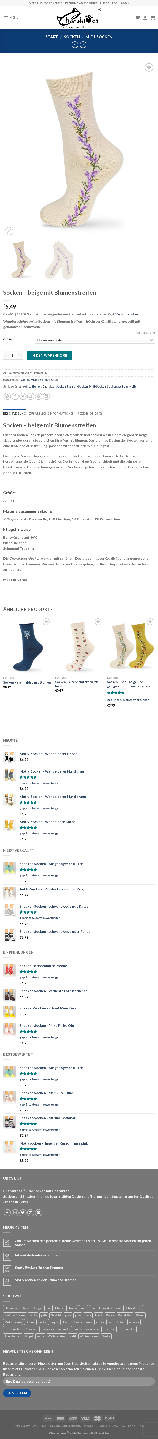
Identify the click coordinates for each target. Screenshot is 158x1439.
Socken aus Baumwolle (122, 386)
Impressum (22, 1426)
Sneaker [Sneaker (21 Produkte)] (31, 1329)
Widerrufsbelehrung (101, 1426)
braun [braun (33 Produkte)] (73, 1308)
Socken (72, 36)
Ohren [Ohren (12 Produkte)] (29, 1322)
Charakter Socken (54, 386)
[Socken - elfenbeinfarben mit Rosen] (79, 645)
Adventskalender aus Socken (38, 1255)
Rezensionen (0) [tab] (89, 413)
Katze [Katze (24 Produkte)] (110, 1315)
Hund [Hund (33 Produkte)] (98, 1315)
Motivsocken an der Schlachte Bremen (46, 1280)
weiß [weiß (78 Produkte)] (72, 1336)
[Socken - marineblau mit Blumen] (27, 645)
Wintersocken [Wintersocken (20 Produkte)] (89, 1336)
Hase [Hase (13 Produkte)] (88, 1315)
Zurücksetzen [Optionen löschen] (145, 332)
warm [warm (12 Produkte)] (40, 1336)
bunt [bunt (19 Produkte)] (83, 1308)
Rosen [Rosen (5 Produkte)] (100, 1322)
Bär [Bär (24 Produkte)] (92, 1308)
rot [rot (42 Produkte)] (110, 1322)
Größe (7, 339)
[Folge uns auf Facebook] (7, 1212)
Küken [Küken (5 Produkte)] (140, 1315)
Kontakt (128, 1426)
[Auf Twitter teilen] (23, 396)
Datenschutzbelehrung (61, 1426)
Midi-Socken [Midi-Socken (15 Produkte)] (13, 1322)
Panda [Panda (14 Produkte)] (42, 1322)
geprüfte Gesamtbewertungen (128, 700)
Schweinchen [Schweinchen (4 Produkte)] (13, 1329)
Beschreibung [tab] (14, 413)
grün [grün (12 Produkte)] (78, 1315)
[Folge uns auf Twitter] (23, 1212)
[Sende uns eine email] (30, 1212)
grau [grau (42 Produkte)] (68, 1315)
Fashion (25, 380)
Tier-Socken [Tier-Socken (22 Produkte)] (13, 1336)
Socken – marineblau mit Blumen (27, 682)
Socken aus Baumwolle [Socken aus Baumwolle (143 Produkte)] (55, 1329)
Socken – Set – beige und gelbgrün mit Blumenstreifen (128, 684)
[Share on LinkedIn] (46, 396)
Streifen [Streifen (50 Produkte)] (108, 1329)
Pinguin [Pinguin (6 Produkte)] (54, 1322)
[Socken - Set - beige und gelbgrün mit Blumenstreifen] (131, 645)
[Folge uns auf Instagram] (15, 1212)
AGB (36, 1426)
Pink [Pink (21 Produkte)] (66, 1322)
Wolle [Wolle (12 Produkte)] (106, 1336)
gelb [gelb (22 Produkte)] (44, 1315)
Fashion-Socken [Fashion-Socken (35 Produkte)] (15, 1315)
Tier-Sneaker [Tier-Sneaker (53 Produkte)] (126, 1329)
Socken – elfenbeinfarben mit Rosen (77, 684)
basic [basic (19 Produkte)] (26, 1308)
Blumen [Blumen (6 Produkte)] (60, 1308)
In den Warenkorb (49, 355)
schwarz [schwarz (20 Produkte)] (134, 1322)
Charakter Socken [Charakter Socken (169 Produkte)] (110, 1308)
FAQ (141, 1426)
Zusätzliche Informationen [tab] (51, 413)
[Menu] (10, 17)
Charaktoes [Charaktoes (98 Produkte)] (133, 1308)
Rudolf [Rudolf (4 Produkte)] (120, 1322)
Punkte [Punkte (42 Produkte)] (77, 1322)
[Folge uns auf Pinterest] (38, 1212)
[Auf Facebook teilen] (15, 396)
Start (51, 36)
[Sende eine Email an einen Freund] (30, 396)
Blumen (36, 386)
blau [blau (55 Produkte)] (48, 1308)
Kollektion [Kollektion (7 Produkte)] (125, 1315)
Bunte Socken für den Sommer (39, 1267)
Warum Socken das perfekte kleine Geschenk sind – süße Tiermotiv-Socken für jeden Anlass (83, 1243)
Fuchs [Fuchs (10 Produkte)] (33, 1315)
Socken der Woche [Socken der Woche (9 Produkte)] (86, 1329)
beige (26, 386)
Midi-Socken (99, 36)
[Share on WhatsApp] (7, 396)
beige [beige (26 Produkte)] (38, 1308)
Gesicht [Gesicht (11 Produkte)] (56, 1315)
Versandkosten (126, 314)
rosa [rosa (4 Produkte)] (89, 1322)
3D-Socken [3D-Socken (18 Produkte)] (12, 1308)
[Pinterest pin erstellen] (38, 396)
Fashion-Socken (77, 386)
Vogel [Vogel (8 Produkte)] (29, 1336)
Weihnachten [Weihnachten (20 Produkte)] (56, 1336)
